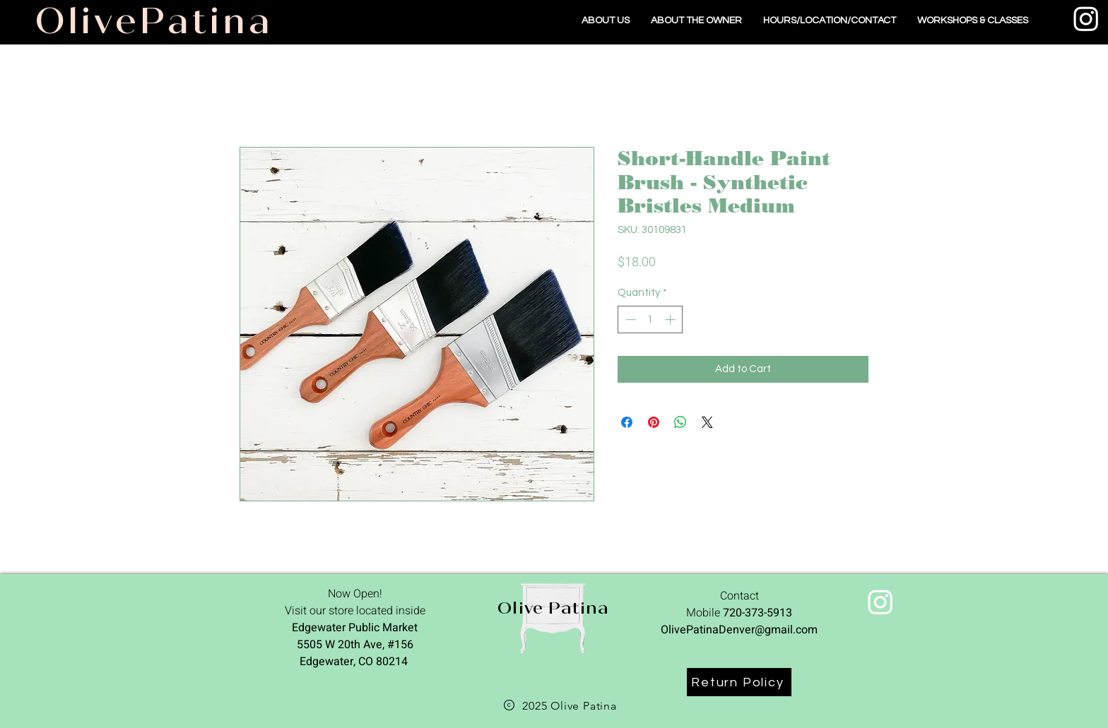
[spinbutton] (650, 319)
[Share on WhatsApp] (680, 422)
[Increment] (671, 319)
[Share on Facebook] (626, 422)
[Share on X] (707, 422)
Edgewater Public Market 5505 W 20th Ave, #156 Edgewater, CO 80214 (355, 644)
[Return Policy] (739, 682)
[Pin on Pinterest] (653, 422)
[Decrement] (629, 319)
